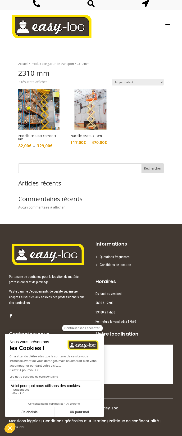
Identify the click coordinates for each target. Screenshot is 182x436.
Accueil (23, 64)
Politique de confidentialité (134, 420)
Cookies (16, 426)
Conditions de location (115, 265)
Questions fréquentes (115, 257)
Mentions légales (25, 420)
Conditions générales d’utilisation (74, 420)
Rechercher (152, 168)
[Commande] (138, 82)
